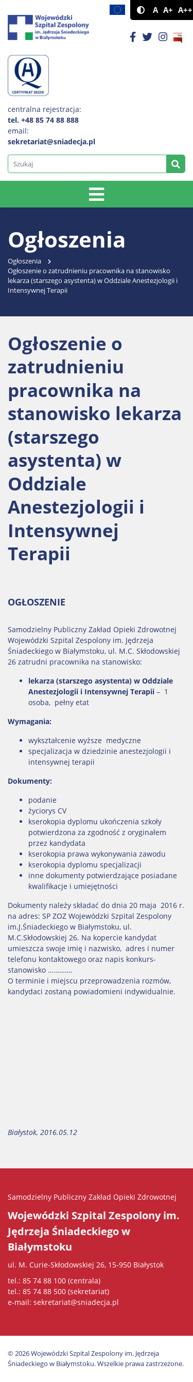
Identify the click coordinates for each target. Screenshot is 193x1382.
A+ (168, 10)
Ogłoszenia (24, 261)
